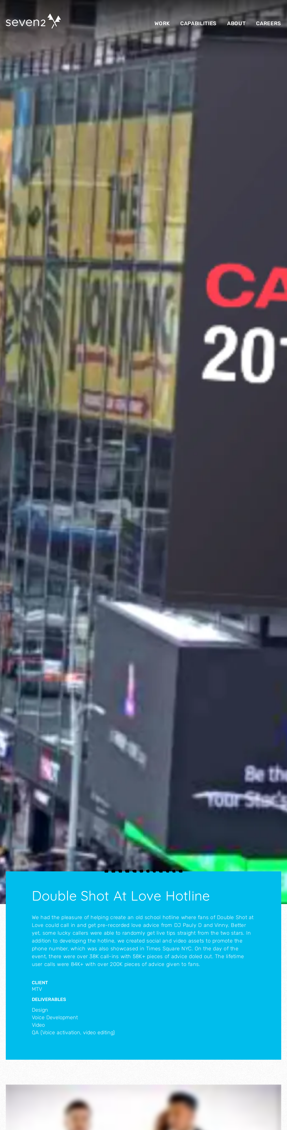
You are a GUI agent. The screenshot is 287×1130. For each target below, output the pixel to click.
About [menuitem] (236, 23)
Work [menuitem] (162, 23)
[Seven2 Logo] (33, 22)
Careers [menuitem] (268, 23)
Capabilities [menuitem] (198, 23)
